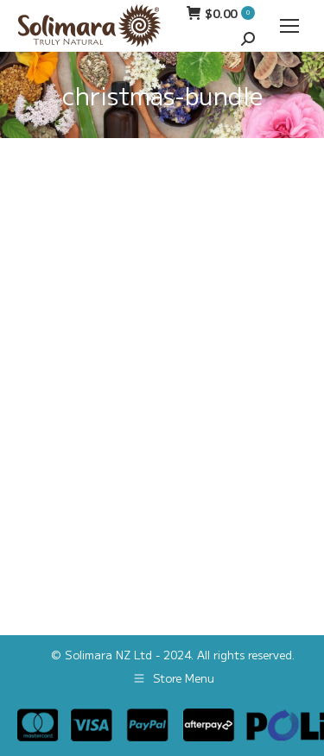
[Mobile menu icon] (289, 26)
